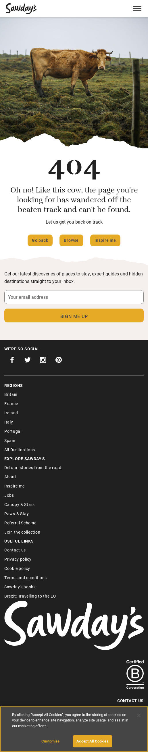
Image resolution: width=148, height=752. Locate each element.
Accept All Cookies (92, 741)
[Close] (138, 715)
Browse (71, 240)
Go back (40, 240)
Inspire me (105, 240)
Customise (50, 741)
